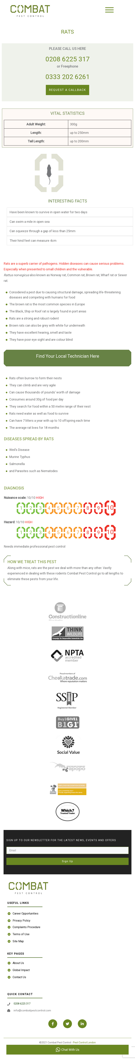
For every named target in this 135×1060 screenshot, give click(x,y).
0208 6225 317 (67, 59)
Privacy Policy (21, 920)
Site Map (18, 941)
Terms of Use (21, 934)
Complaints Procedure (26, 927)
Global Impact (21, 970)
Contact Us (19, 977)
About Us (18, 963)
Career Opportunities (25, 913)
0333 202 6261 (67, 77)
